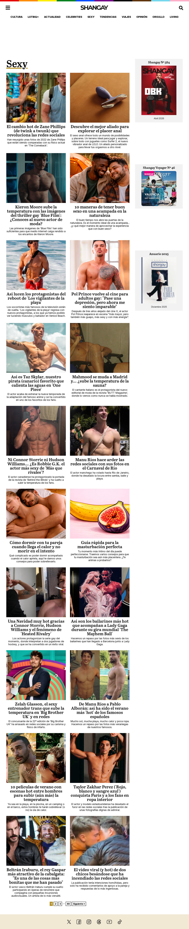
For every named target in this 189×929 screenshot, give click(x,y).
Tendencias (108, 16)
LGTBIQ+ (33, 16)
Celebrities (74, 16)
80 (68, 903)
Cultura (17, 16)
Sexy (91, 16)
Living (174, 16)
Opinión (141, 16)
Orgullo (158, 16)
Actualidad (52, 16)
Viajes (126, 16)
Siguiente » (79, 903)
